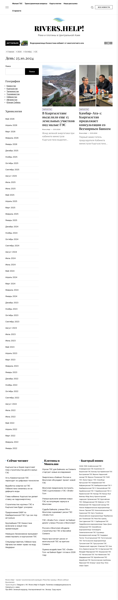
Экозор (48, 589)
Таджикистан (13, 91)
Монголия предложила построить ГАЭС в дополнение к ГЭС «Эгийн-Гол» (58, 491)
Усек (110, 546)
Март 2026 (10, 131)
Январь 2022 (11, 448)
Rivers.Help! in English (37, 585)
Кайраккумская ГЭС (86, 485)
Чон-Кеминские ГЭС (102, 554)
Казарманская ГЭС (98, 483)
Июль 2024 (10, 258)
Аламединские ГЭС (86, 469)
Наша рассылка (70, 3)
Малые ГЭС (17, 3)
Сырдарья (104, 535)
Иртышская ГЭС (85, 483)
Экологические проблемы (101, 560)
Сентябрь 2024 (12, 245)
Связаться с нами (12, 587)
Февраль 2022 (11, 442)
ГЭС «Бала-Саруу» (86, 480)
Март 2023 (10, 359)
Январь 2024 (11, 296)
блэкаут (93, 563)
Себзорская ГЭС (85, 527)
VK (27, 585)
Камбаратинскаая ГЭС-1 (103, 485)
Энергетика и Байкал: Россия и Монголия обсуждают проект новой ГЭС (58, 480)
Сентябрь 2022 (12, 397)
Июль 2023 (10, 334)
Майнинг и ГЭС (103, 502)
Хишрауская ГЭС (105, 552)
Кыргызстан (47, 109)
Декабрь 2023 (11, 302)
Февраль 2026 (11, 138)
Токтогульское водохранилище (94, 541)
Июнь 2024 (10, 264)
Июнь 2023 (10, 340)
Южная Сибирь (14, 102)
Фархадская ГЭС (92, 552)
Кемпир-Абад (84, 496)
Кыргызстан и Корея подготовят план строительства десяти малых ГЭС (21, 470)
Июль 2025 (10, 182)
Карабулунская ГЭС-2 (103, 491)
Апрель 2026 (11, 125)
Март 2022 (10, 435)
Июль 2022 (10, 410)
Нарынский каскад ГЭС (100, 505)
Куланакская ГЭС (93, 499)
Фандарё (82, 552)
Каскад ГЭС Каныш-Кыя (102, 494)
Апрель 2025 (11, 201)
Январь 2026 (11, 144)
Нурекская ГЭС (84, 513)
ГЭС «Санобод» (99, 480)
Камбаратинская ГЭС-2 (87, 488)
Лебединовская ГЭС (90, 502)
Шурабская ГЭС (85, 560)
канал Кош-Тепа (102, 563)
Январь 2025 (11, 220)
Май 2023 (9, 347)
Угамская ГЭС (103, 546)
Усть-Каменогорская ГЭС (88, 549)
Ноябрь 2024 (11, 233)
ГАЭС (108, 477)
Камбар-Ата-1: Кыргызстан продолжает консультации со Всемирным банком (95, 121)
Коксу (92, 496)
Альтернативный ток (36, 589)
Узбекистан (12, 97)
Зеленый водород (20, 589)
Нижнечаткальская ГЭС (103, 510)
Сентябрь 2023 (12, 321)
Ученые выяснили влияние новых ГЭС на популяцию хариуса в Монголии (57, 501)
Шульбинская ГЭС (100, 557)
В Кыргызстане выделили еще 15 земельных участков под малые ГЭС (58, 119)
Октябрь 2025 (11, 163)
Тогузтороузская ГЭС (92, 538)
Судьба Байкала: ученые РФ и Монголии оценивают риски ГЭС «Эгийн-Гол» (57, 512)
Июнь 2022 (10, 416)
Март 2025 (10, 207)
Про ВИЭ (8, 589)
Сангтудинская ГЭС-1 (87, 521)
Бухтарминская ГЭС (104, 471)
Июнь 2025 (10, 188)
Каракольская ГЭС (86, 494)
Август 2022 (11, 404)
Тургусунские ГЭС (99, 543)
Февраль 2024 (11, 290)
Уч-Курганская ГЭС (105, 549)
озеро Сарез (83, 565)
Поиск (8, 66)
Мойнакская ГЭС (85, 505)
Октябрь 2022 (11, 391)
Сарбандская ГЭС (101, 521)
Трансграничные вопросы (36, 3)
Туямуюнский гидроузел (88, 546)
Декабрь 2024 (11, 226)
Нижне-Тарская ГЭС (86, 510)
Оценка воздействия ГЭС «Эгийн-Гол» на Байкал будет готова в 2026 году (58, 552)
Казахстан (11, 86)
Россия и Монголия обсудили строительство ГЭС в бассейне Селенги (56, 531)
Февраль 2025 (11, 214)
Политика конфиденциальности (58, 585)
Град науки (56, 589)
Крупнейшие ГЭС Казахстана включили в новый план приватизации (18, 526)
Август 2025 (11, 176)
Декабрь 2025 (11, 150)
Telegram (20, 585)
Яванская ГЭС (84, 563)
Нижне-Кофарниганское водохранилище (94, 507)
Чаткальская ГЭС (88, 554)
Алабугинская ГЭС (95, 466)
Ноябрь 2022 (11, 385)
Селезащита (96, 530)
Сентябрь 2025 (12, 169)
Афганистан (12, 99)
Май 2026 (9, 119)
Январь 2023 (11, 372)
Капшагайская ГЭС (104, 488)
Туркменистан (13, 94)
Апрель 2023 (11, 353)
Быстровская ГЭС (85, 474)
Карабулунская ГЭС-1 (87, 491)
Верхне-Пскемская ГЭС (96, 477)
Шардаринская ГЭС (86, 557)
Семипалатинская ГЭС (87, 532)
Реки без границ (100, 518)
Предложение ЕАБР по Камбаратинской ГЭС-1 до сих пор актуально (21, 515)
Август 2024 (11, 252)
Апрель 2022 (11, 429)
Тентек (81, 538)
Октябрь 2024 (11, 239)
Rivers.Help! (59, 28)
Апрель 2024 (11, 277)
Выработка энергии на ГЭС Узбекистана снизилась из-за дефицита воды (18, 488)
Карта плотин (55, 3)
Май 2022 (9, 423)
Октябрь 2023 (11, 315)
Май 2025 (9, 195)
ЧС (80, 554)
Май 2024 (9, 271)
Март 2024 (10, 283)
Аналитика (98, 469)
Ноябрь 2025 (11, 157)
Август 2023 (11, 328)
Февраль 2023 (11, 366)
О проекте (16, 11)
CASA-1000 (83, 466)
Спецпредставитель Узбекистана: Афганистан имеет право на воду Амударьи (20, 544)
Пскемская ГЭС (88, 518)
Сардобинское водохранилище (90, 524)
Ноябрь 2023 (11, 309)
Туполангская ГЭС (86, 543)
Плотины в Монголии (52, 462)
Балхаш (94, 471)
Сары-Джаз (107, 524)
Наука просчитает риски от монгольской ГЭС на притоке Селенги (55, 541)
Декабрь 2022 (11, 378)
